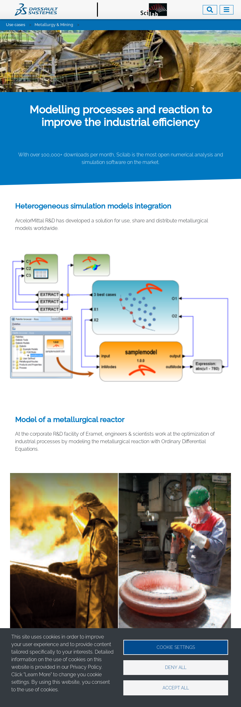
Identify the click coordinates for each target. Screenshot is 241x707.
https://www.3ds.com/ (59, 620)
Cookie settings (176, 647)
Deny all (175, 667)
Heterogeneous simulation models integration (93, 145)
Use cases (15, 24)
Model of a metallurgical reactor (69, 358)
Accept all (176, 687)
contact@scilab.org (56, 612)
